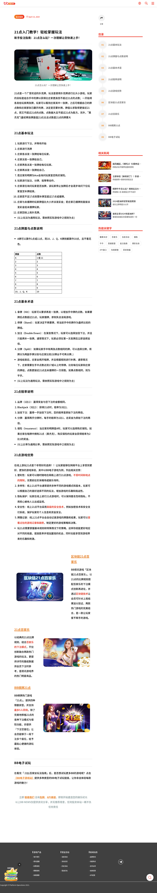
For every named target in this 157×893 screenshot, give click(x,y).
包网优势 (92, 870)
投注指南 (19, 17)
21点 (16, 93)
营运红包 (64, 870)
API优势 (92, 875)
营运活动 (65, 852)
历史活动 (64, 866)
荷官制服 (127, 250)
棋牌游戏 (36, 870)
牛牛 (102, 243)
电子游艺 (36, 857)
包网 (42, 797)
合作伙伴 (92, 866)
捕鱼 (136, 237)
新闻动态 (93, 852)
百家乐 (114, 237)
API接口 (103, 250)
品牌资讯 (92, 857)
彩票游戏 (36, 866)
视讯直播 (36, 861)
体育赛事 (36, 875)
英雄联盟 (112, 243)
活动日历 (64, 861)
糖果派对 (103, 237)
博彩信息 (136, 243)
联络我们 (29, 797)
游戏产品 (37, 852)
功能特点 (92, 861)
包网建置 (115, 250)
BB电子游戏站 (24, 778)
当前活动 (125, 237)
